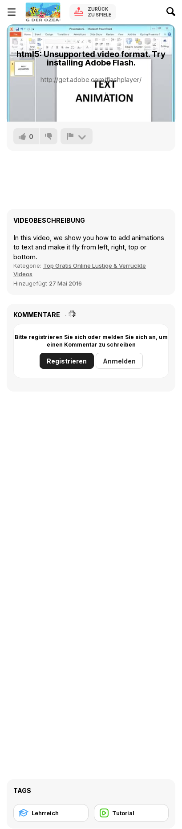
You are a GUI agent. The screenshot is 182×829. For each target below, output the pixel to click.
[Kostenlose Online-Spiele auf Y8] (43, 12)
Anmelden (119, 361)
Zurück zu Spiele (99, 11)
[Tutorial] (131, 813)
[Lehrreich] (51, 813)
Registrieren (67, 361)
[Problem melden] (77, 136)
